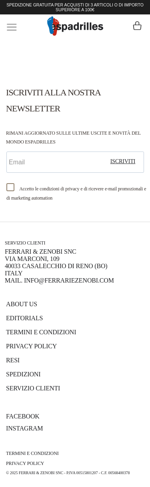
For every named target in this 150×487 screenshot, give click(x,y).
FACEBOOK (23, 416)
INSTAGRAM (24, 428)
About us (21, 304)
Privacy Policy (31, 346)
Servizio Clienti (33, 388)
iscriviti (123, 161)
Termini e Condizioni (41, 332)
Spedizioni (23, 374)
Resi (13, 360)
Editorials (24, 318)
